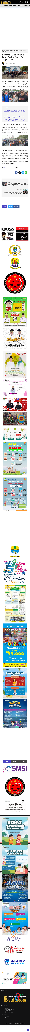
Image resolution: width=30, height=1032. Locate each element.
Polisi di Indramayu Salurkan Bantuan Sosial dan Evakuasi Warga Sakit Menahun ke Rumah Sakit (14, 120)
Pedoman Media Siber (10, 1012)
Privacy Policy (8, 1010)
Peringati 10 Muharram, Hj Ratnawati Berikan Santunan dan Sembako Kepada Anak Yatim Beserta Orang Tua (15, 111)
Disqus (10, 206)
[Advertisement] (15, 28)
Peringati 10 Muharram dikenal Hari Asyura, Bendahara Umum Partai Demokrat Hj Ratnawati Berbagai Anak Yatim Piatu (14, 116)
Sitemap (7, 1016)
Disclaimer (7, 1008)
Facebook (16, 206)
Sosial (4, 167)
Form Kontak (8, 1017)
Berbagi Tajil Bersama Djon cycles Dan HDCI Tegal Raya (13, 57)
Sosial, (15, 63)
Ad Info (6, 1020)
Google (4, 206)
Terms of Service (8, 1011)
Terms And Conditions (10, 1009)
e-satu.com (7, 1023)
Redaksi (7, 1019)
